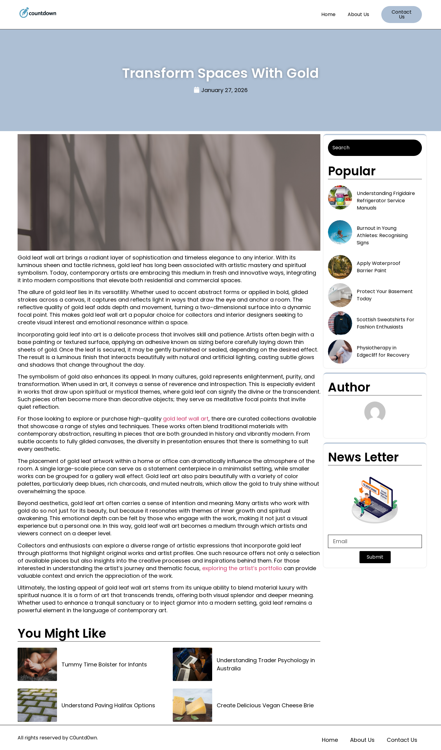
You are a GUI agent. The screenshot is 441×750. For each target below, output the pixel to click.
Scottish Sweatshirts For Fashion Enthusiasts (385, 323)
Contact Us (402, 740)
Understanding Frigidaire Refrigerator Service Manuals (386, 200)
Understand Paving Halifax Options (108, 705)
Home (328, 14)
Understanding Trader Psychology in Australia (266, 664)
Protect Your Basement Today (385, 295)
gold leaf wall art (186, 418)
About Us (358, 14)
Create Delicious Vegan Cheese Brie (265, 705)
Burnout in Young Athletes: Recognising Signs (382, 235)
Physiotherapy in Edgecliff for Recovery (383, 351)
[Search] (375, 148)
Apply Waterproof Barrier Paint (378, 267)
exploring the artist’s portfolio (242, 568)
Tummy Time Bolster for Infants (104, 664)
